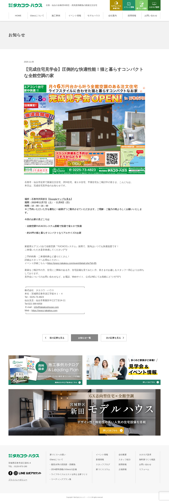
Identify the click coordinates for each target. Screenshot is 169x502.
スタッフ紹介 (125, 459)
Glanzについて (37, 15)
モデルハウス (93, 15)
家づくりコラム (103, 469)
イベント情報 (74, 15)
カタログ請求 (145, 454)
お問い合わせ (150, 15)
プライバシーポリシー (17, 480)
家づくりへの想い (58, 454)
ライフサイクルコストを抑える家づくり (69, 474)
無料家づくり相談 (147, 459)
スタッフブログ (103, 464)
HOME (18, 15)
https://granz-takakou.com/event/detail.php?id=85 (71, 263)
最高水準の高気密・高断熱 (63, 464)
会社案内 (112, 15)
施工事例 (56, 15)
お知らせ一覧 (84, 338)
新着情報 (100, 459)
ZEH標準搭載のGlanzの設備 (64, 469)
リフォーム (144, 469)
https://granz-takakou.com (44, 310)
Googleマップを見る (60, 199)
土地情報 (123, 469)
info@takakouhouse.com (46, 307)
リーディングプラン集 (61, 479)
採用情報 (132, 15)
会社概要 (123, 454)
